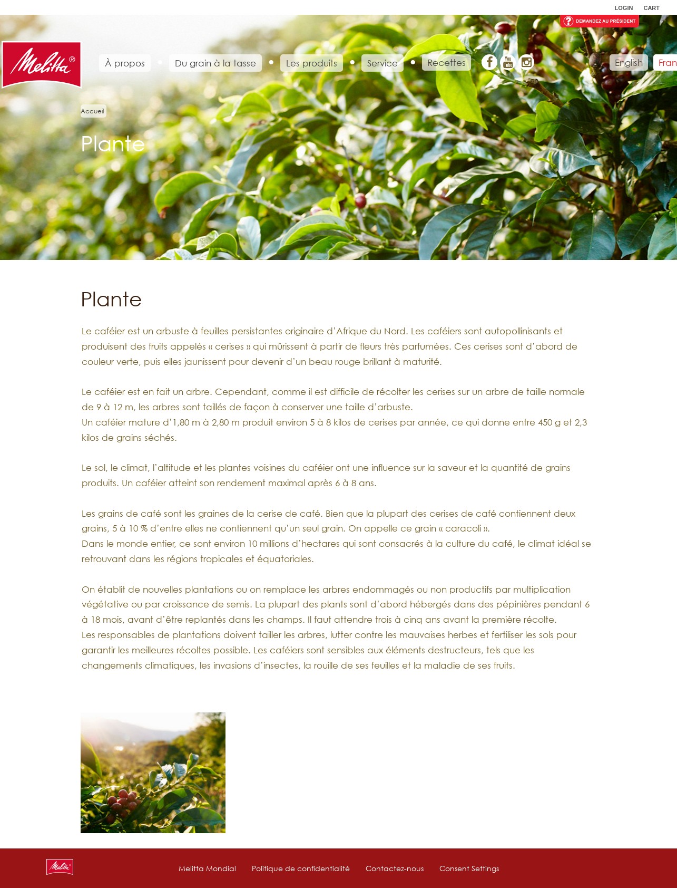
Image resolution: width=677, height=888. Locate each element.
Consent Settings (469, 868)
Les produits (311, 63)
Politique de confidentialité (301, 868)
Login (624, 8)
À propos (125, 63)
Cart (651, 8)
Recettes (446, 62)
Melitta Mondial (207, 868)
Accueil (92, 111)
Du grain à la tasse (215, 63)
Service (382, 63)
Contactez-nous (395, 868)
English (629, 62)
